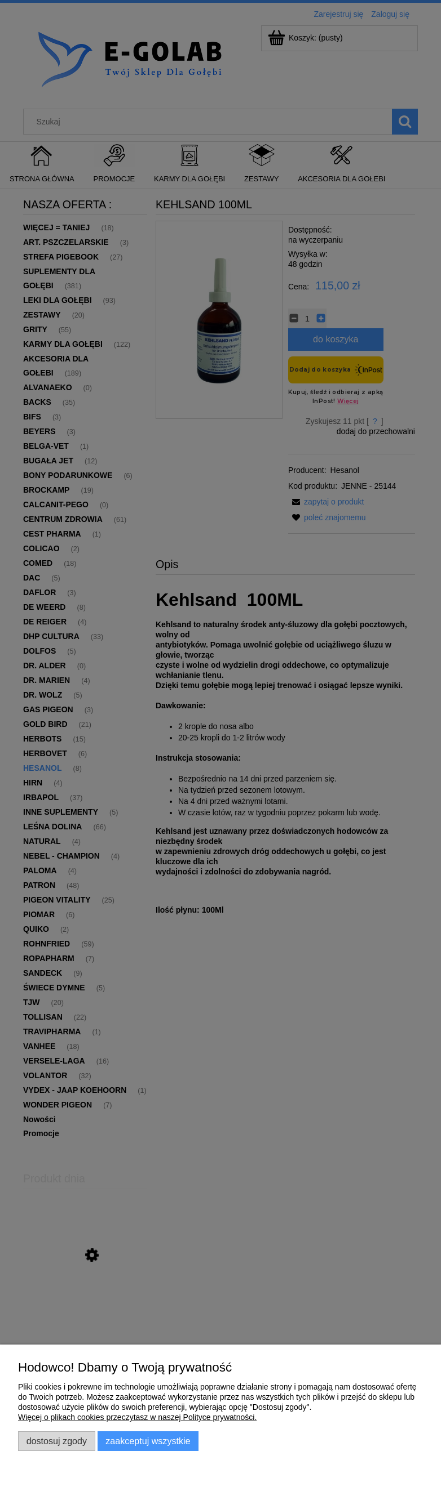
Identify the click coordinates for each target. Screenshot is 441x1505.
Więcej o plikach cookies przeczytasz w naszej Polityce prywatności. (137, 1417)
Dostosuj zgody (57, 1441)
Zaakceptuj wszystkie (147, 1441)
